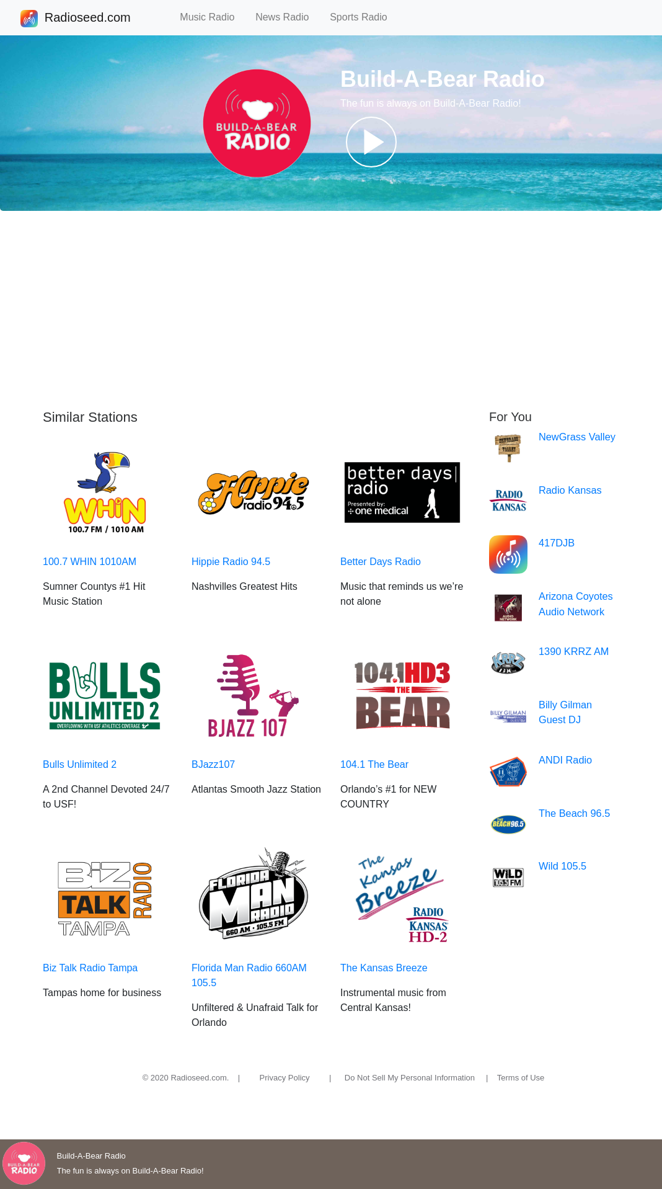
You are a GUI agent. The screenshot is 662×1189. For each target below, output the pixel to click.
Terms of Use (521, 1077)
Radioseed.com (87, 18)
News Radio (287, 17)
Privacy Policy (285, 1077)
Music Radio (212, 17)
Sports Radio (364, 17)
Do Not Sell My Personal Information (410, 1077)
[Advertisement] (331, 310)
